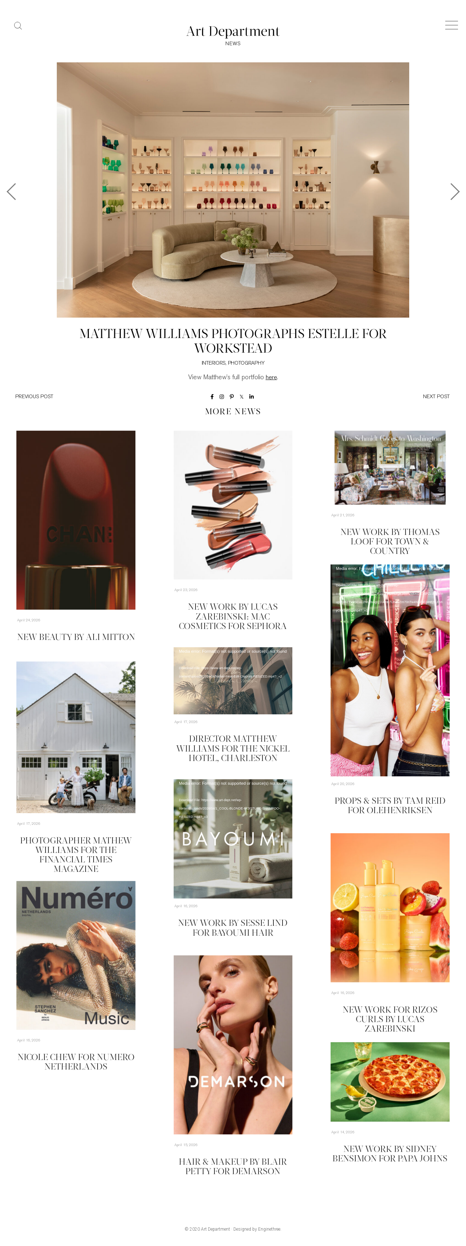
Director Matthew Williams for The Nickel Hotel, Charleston (232, 748)
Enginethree (269, 1230)
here (271, 378)
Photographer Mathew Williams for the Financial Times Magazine (75, 849)
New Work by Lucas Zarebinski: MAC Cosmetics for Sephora (233, 616)
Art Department (215, 1230)
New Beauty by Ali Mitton (76, 638)
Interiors (213, 364)
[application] (390, 671)
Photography (246, 364)
